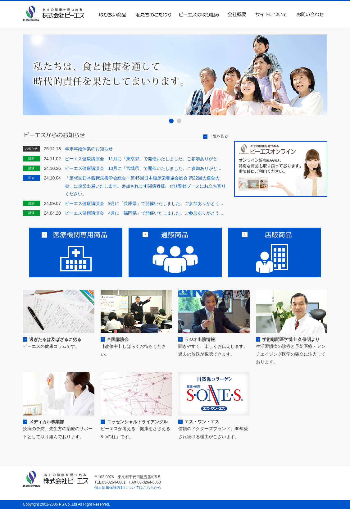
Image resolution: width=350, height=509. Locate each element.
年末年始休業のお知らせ (89, 148)
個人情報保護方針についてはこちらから (127, 487)
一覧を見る (218, 136)
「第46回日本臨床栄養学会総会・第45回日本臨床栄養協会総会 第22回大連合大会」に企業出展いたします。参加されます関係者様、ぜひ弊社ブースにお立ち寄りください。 (145, 185)
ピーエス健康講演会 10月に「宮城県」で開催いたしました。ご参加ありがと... (143, 168)
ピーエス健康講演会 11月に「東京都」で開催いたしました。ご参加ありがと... (143, 158)
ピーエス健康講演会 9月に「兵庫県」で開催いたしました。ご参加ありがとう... (144, 203)
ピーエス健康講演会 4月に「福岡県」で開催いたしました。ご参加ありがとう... (144, 213)
